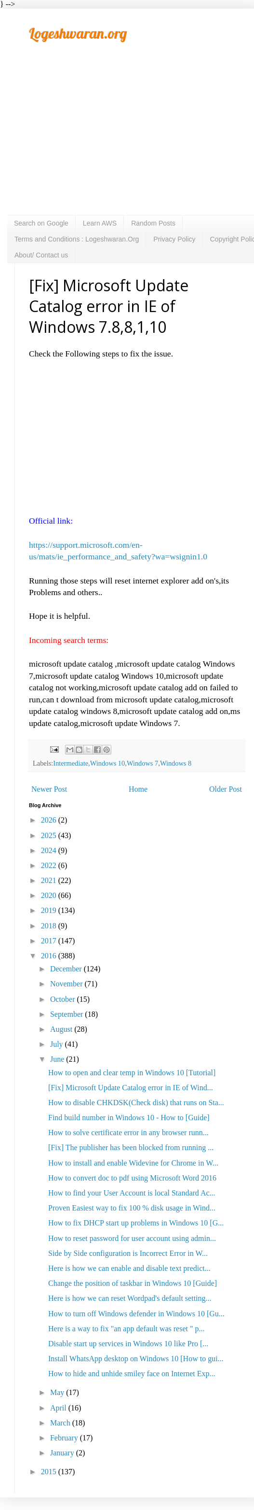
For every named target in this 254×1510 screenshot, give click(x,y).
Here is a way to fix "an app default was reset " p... (126, 1329)
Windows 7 (142, 763)
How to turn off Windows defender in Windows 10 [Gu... (136, 1314)
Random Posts (153, 223)
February (65, 1438)
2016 (49, 956)
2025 (49, 835)
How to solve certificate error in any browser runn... (128, 1132)
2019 (49, 910)
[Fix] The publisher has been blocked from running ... (131, 1147)
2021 (49, 880)
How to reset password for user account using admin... (132, 1238)
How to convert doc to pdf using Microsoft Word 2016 (132, 1178)
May (58, 1392)
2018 (49, 926)
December (67, 969)
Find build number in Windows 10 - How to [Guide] (129, 1117)
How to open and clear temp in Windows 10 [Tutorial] (131, 1072)
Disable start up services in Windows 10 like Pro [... (128, 1343)
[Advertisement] (132, 142)
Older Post (225, 789)
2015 (49, 1471)
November (67, 984)
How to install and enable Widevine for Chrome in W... (133, 1163)
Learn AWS (100, 223)
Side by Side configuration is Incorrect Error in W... (128, 1253)
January (63, 1453)
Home (138, 789)
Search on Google (41, 223)
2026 (49, 820)
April (59, 1408)
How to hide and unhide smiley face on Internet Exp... (131, 1373)
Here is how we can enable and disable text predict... (129, 1268)
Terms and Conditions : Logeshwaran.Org (76, 239)
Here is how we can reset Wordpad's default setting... (130, 1298)
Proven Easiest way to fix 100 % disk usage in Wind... (131, 1208)
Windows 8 (175, 763)
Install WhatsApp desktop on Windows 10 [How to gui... (136, 1358)
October (63, 999)
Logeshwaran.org (78, 33)
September (67, 1014)
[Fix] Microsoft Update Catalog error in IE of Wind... (130, 1087)
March (61, 1423)
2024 (49, 850)
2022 (49, 865)
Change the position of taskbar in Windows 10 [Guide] (132, 1283)
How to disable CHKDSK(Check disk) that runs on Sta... (136, 1102)
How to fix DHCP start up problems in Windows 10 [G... (136, 1223)
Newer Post (49, 789)
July (57, 1044)
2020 (49, 895)
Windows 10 (107, 763)
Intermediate (70, 763)
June (58, 1059)
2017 (49, 941)
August (62, 1029)
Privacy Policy (174, 239)
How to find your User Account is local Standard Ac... (131, 1193)
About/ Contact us (41, 255)
